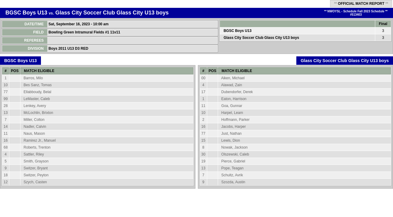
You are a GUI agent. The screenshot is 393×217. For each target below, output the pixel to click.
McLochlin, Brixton (38, 113)
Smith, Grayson (35, 161)
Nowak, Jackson (234, 147)
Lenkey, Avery (34, 106)
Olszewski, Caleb (235, 154)
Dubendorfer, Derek (237, 92)
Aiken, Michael (233, 78)
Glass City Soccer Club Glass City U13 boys (112, 13)
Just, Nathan (231, 133)
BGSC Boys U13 (26, 13)
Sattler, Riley (33, 154)
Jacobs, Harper (233, 126)
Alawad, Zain (231, 85)
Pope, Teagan (232, 168)
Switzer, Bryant (35, 168)
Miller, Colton (33, 120)
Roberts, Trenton (36, 147)
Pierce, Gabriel (233, 161)
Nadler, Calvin (34, 126)
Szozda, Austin (233, 182)
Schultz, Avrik (232, 175)
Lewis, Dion (230, 140)
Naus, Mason (34, 133)
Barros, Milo (33, 78)
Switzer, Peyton (35, 175)
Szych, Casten (35, 182)
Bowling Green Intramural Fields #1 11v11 (84, 32)
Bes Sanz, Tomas (37, 85)
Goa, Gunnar (231, 106)
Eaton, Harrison (233, 99)
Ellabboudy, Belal (37, 92)
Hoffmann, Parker (235, 120)
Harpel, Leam (232, 113)
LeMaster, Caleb (36, 99)
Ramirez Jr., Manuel (39, 140)
